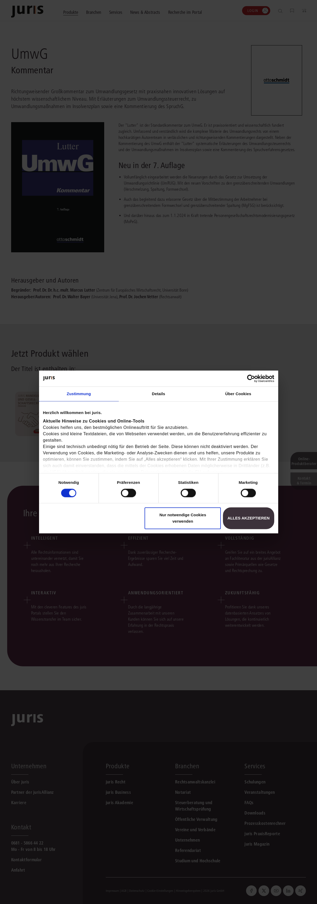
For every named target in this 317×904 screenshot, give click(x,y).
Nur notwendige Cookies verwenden (182, 518)
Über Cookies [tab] (238, 393)
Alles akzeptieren (248, 518)
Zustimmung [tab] (79, 393)
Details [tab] (158, 393)
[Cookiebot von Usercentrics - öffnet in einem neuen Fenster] (251, 378)
